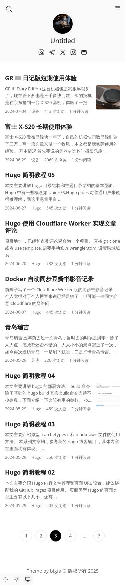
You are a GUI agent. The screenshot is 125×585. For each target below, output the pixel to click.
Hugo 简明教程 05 (30, 175)
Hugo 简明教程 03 (30, 424)
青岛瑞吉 (17, 327)
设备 (35, 111)
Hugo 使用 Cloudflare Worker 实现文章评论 (60, 227)
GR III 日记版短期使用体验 (41, 78)
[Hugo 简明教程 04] (108, 396)
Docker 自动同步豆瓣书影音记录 (49, 279)
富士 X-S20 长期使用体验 (38, 126)
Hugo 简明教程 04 (30, 375)
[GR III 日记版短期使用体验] (108, 98)
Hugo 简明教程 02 (30, 472)
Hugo (36, 208)
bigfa (55, 571)
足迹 (35, 360)
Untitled (62, 40)
